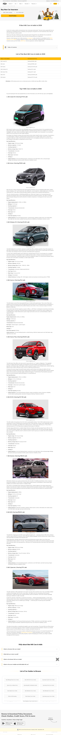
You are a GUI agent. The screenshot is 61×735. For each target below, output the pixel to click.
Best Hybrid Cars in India (12, 690)
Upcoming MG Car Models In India (30, 685)
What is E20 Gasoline (12, 696)
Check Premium (12, 15)
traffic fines (22, 40)
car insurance (30, 38)
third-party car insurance (26, 632)
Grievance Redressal (6, 0)
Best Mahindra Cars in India (30, 690)
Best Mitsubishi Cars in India (48, 690)
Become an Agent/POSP (22, 0)
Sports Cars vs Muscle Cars (12, 685)
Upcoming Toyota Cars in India (48, 679)
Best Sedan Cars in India (30, 696)
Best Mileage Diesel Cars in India (12, 679)
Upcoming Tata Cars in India (48, 685)
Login (56, 3)
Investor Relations (14, 0)
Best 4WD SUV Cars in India (30, 679)
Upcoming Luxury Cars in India (48, 696)
